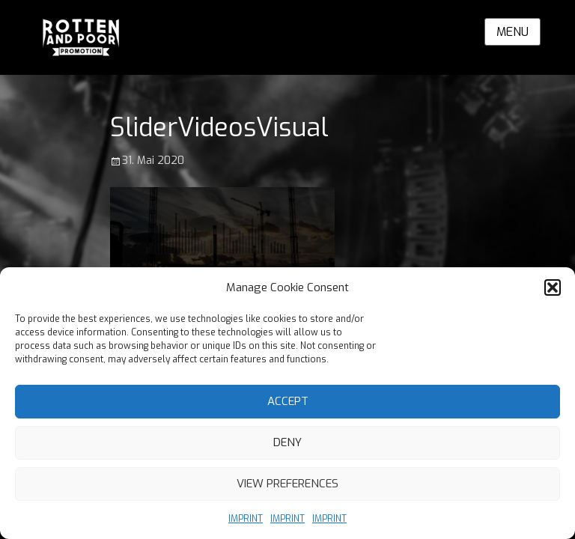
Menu (512, 32)
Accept (287, 401)
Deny (287, 442)
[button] (552, 287)
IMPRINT (245, 519)
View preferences (287, 483)
